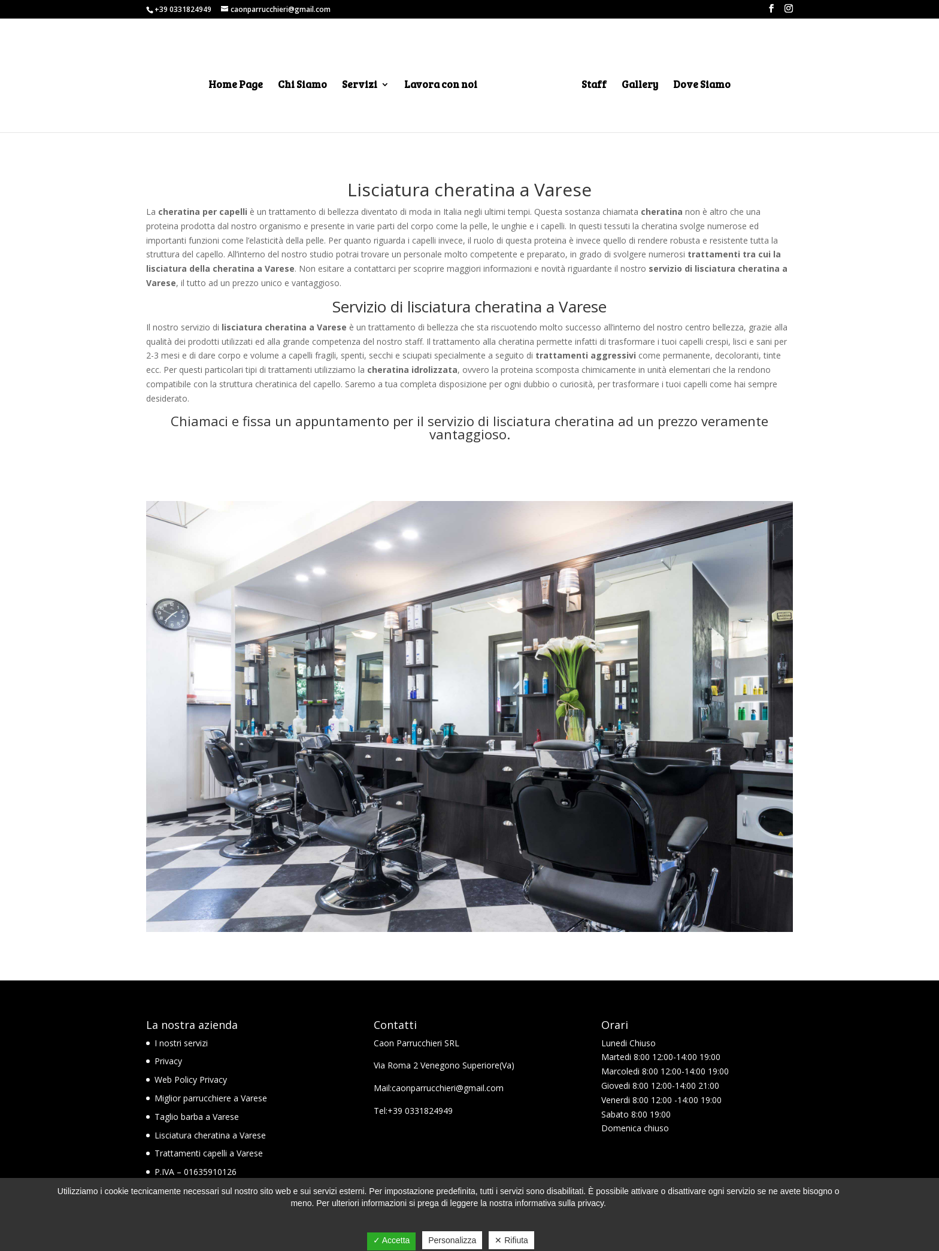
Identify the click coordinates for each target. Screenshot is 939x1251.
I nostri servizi (181, 1043)
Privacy (168, 1061)
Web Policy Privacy (191, 1079)
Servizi (359, 85)
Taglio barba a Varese (197, 1116)
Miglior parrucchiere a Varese (211, 1098)
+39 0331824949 (183, 9)
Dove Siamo (702, 85)
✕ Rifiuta (511, 1240)
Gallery (640, 85)
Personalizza (452, 1240)
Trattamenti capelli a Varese (209, 1153)
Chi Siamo (302, 85)
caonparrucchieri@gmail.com (448, 1088)
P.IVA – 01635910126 (196, 1171)
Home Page (235, 85)
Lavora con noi (440, 85)
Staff (594, 85)
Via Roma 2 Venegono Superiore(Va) (444, 1065)
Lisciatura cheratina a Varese (210, 1135)
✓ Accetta (391, 1240)
